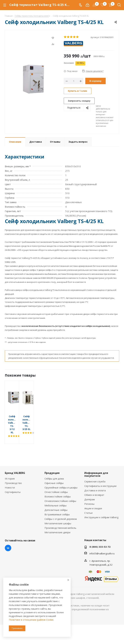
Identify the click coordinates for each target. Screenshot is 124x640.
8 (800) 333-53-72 (100, 533)
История (10, 465)
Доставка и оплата (95, 477)
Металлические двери (57, 519)
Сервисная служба (94, 468)
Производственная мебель (60, 515)
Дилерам (89, 486)
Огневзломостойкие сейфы (60, 488)
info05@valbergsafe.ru (102, 540)
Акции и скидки (93, 495)
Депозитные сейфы (55, 497)
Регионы (89, 491)
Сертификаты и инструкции (100, 473)
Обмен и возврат (94, 482)
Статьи (88, 500)
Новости (10, 474)
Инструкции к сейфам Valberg (101, 504)
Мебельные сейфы (55, 492)
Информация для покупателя (96, 461)
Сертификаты (13, 479)
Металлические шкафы (57, 510)
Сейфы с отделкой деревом (60, 506)
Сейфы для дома (54, 465)
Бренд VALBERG (15, 460)
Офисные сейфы (54, 470)
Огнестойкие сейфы (56, 479)
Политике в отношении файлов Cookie (31, 619)
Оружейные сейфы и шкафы (60, 474)
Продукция (52, 460)
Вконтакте (8, 535)
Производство (13, 470)
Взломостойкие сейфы (57, 483)
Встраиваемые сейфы (57, 501)
